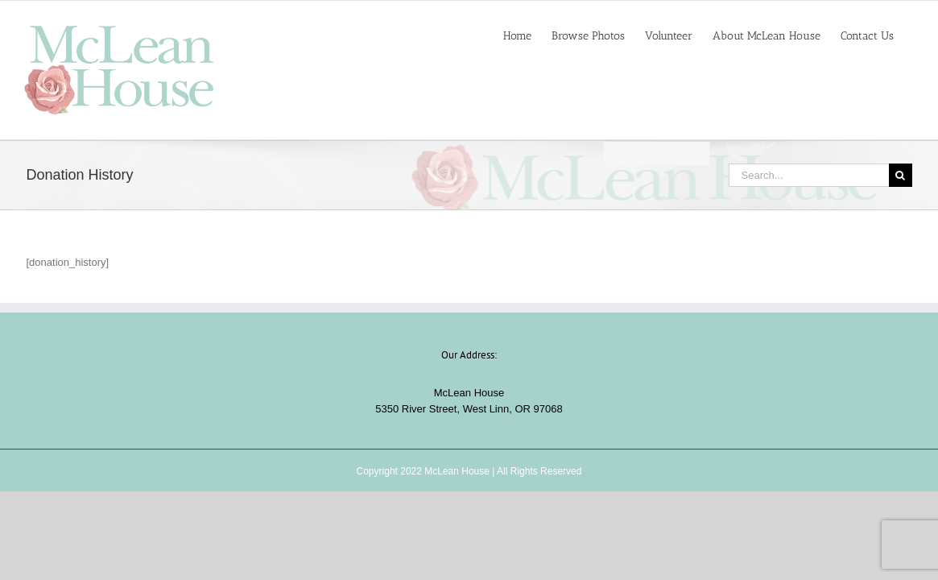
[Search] (900, 175)
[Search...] (809, 175)
